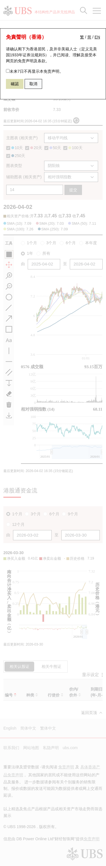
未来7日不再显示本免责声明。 (34, 71)
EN (97, 37)
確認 (15, 84)
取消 (33, 84)
